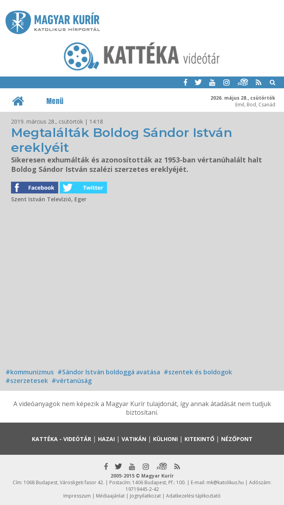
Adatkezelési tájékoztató (193, 495)
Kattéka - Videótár (61, 439)
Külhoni (165, 439)
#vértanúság (72, 380)
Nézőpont (237, 439)
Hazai (106, 439)
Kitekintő (199, 439)
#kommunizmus (30, 372)
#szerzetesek (27, 380)
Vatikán (134, 439)
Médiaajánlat (110, 495)
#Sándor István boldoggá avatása (108, 372)
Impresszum (77, 495)
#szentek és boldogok (198, 372)
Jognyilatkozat (145, 495)
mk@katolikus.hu (225, 482)
